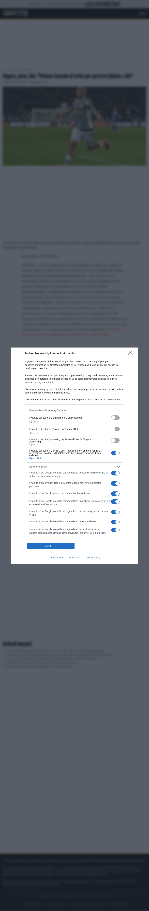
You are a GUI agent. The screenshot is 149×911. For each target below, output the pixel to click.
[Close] (131, 354)
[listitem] (74, 410)
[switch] (115, 417)
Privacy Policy (93, 557)
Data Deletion (56, 557)
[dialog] (74, 455)
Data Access (74, 557)
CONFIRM (51, 546)
